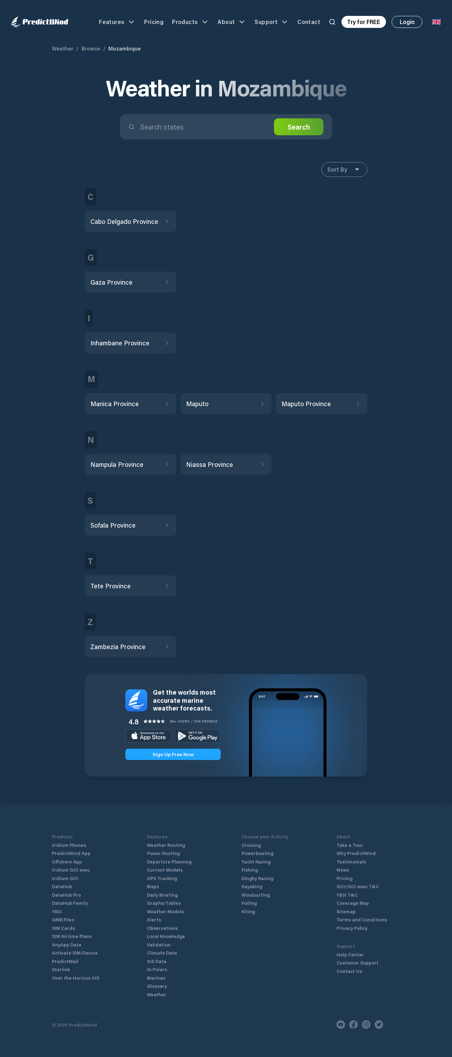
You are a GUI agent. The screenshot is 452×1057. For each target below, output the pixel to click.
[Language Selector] (436, 21)
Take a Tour (350, 845)
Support (272, 22)
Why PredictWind (356, 853)
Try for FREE (363, 21)
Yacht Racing (256, 862)
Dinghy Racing (257, 878)
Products (190, 22)
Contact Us (349, 971)
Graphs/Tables (164, 903)
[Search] (332, 21)
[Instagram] (366, 1024)
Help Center (350, 954)
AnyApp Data (66, 945)
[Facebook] (353, 1024)
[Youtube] (341, 1024)
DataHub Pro (66, 895)
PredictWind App (71, 853)
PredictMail (65, 961)
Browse (91, 48)
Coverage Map (353, 903)
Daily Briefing (162, 895)
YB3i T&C (347, 895)
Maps (153, 886)
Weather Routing (166, 845)
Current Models (165, 870)
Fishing (250, 870)
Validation (159, 945)
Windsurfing (256, 895)
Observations (162, 928)
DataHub (62, 886)
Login (407, 21)
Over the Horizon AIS (75, 978)
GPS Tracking (162, 878)
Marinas (156, 978)
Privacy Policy (352, 928)
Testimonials (351, 862)
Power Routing (163, 853)
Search (298, 126)
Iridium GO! (65, 878)
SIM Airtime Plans (72, 936)
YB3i (57, 911)
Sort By (344, 169)
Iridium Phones (69, 845)
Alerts (154, 919)
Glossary (157, 986)
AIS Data (156, 961)
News (343, 870)
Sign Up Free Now (173, 754)
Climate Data (162, 953)
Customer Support (358, 963)
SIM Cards (63, 928)
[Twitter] (379, 1024)
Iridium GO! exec (71, 870)
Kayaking (252, 886)
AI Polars (157, 969)
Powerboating (257, 853)
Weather (62, 48)
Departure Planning (169, 862)
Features (117, 22)
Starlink (61, 969)
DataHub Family (70, 903)
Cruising (251, 845)
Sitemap (346, 911)
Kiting (248, 911)
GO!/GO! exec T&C (358, 886)
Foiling (249, 903)
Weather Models (165, 911)
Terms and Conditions (362, 919)
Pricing (153, 21)
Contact (308, 21)
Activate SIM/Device (75, 953)
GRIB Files (63, 919)
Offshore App (67, 862)
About (232, 22)
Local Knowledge (166, 936)
